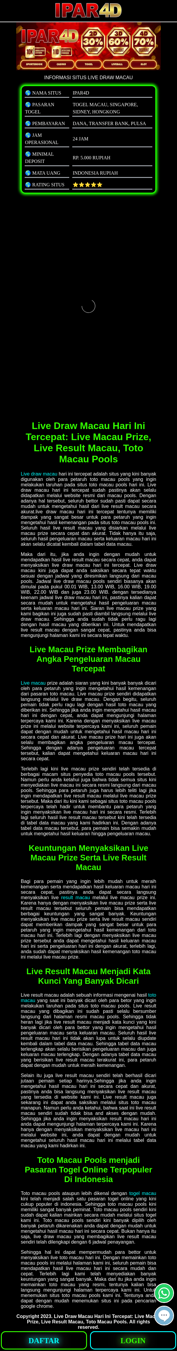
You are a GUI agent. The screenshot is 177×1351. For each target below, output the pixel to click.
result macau (75, 897)
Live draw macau (39, 473)
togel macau (142, 1193)
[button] (164, 1316)
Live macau (33, 683)
